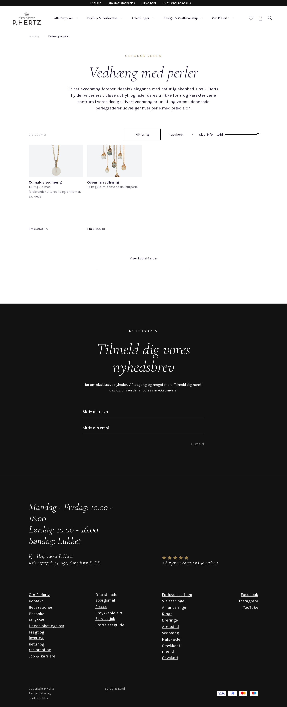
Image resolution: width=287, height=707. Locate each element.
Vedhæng (170, 633)
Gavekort (170, 657)
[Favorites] (251, 18)
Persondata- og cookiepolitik (40, 695)
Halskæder (172, 639)
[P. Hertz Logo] (27, 18)
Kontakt (36, 601)
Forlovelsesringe (177, 594)
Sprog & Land (115, 688)
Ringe (167, 614)
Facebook (249, 594)
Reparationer (40, 607)
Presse (101, 606)
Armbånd (170, 626)
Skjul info (206, 134)
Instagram (248, 601)
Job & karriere (42, 656)
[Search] (270, 18)
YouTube (250, 607)
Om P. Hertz (39, 594)
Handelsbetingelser (46, 626)
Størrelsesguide (109, 625)
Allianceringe (174, 607)
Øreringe (170, 620)
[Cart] (261, 18)
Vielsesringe (173, 601)
